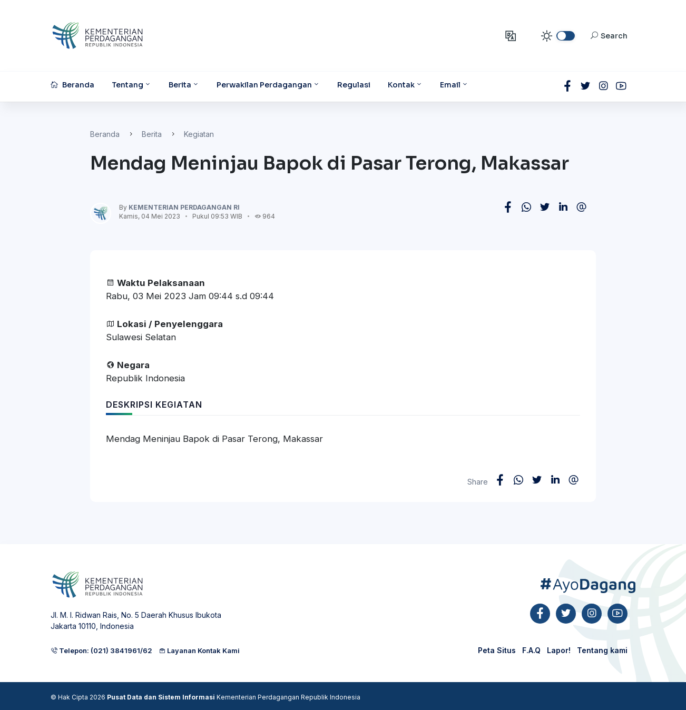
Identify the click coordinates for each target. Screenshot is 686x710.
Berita (152, 134)
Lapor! (559, 650)
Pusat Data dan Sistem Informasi (161, 697)
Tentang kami (602, 650)
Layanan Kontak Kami (199, 650)
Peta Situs (497, 650)
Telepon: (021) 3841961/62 (101, 650)
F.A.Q (531, 650)
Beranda (105, 134)
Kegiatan (199, 134)
